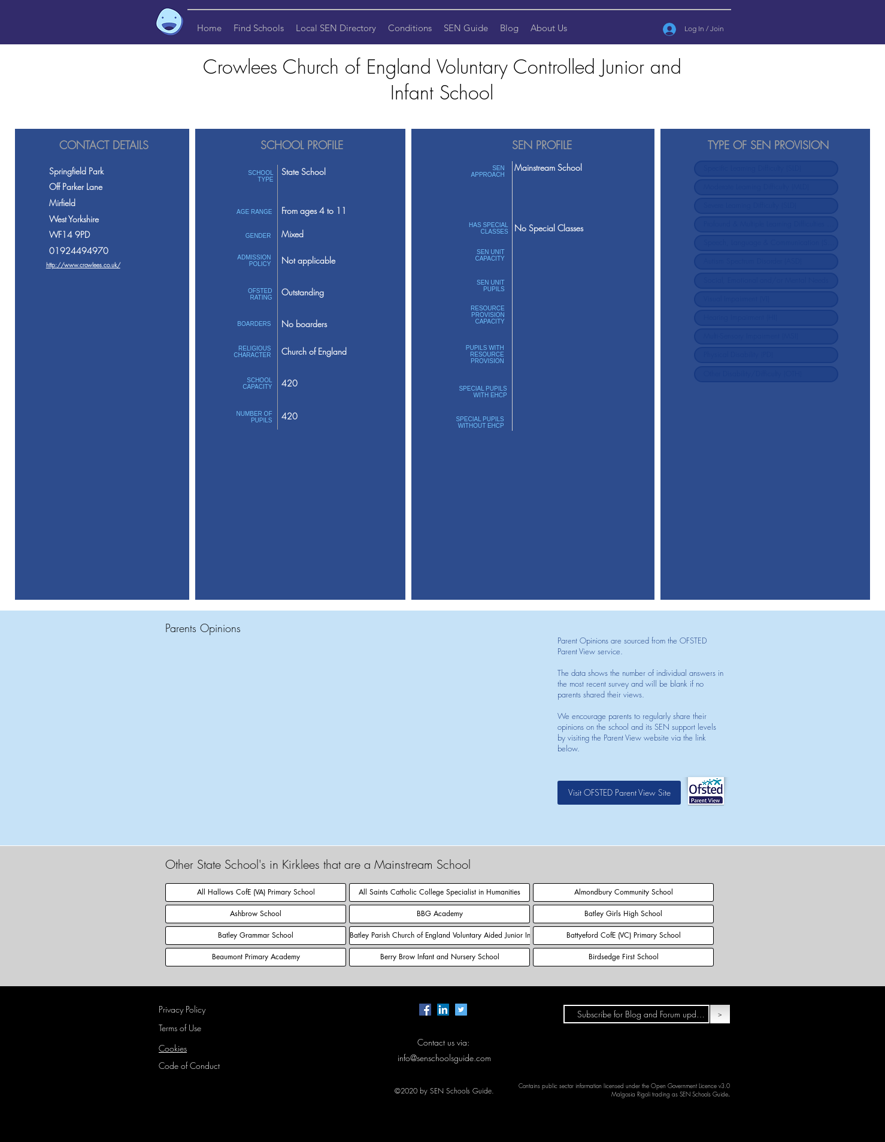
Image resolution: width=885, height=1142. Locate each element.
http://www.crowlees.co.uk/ (83, 265)
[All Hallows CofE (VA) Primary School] (255, 892)
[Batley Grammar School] (255, 935)
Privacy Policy (182, 1009)
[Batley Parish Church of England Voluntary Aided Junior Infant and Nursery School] (478, 935)
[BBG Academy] (439, 914)
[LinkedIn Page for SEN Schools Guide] (443, 1010)
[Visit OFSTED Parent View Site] (619, 793)
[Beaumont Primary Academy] (255, 957)
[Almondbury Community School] (623, 892)
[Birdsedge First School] (623, 957)
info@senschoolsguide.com (444, 1058)
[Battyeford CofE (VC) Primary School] (623, 935)
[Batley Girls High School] (623, 914)
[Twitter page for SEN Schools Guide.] (461, 1010)
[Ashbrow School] (255, 914)
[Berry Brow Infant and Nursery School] (439, 957)
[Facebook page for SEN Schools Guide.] (425, 1010)
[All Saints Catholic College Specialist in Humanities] (439, 892)
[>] (720, 1014)
